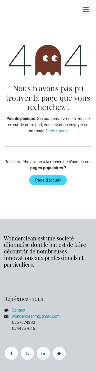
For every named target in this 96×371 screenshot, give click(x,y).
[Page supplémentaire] (59, 353)
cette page (58, 131)
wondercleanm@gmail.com (36, 316)
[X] (27, 353)
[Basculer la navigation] (85, 9)
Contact (18, 310)
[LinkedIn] (43, 353)
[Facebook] (11, 353)
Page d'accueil (48, 180)
